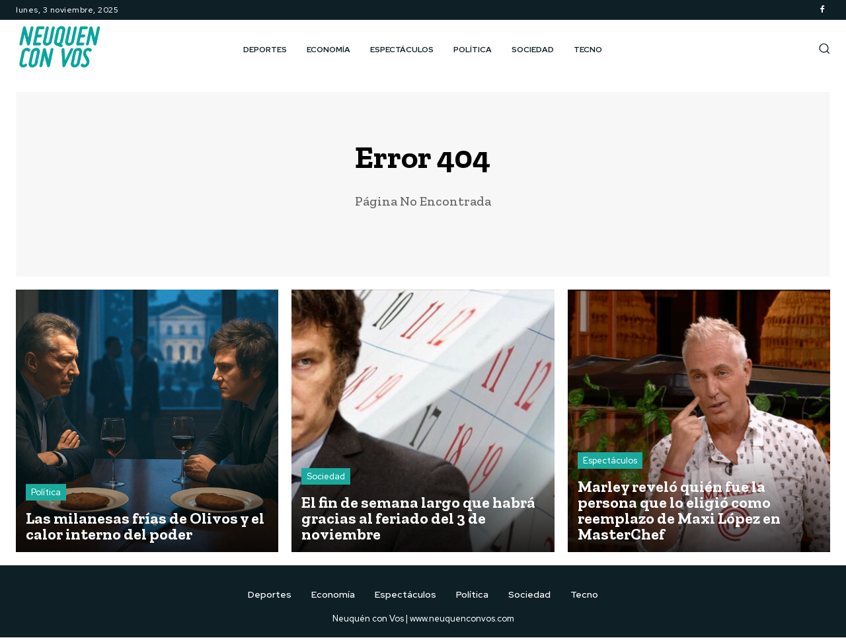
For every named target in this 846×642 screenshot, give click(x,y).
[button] (824, 48)
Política (46, 496)
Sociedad (326, 481)
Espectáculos (610, 465)
